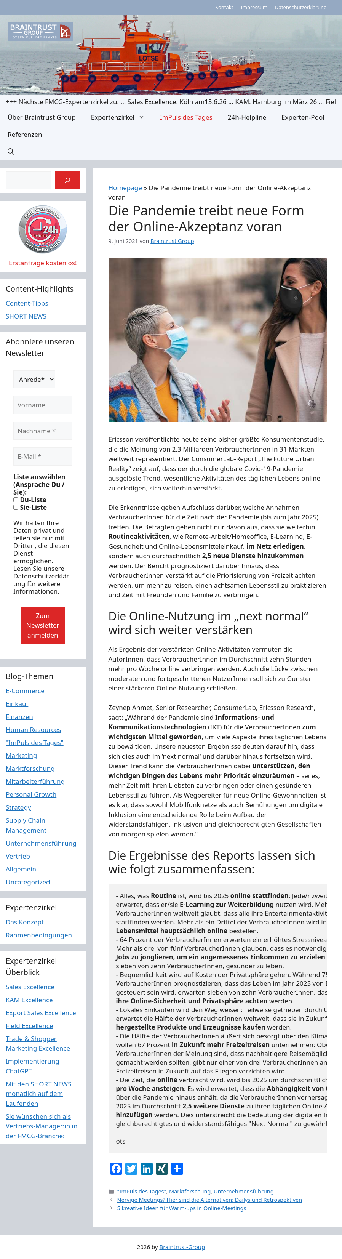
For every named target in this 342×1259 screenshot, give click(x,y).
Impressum (254, 7)
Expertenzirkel (121, 117)
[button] (11, 151)
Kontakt (224, 7)
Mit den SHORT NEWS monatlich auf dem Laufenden (39, 1094)
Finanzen (19, 716)
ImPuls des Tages (186, 117)
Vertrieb (18, 856)
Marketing (21, 755)
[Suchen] (67, 180)
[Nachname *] (42, 431)
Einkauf (17, 703)
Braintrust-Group (182, 1247)
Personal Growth (31, 794)
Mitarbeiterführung (35, 781)
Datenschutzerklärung (301, 7)
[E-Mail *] (42, 456)
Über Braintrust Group (42, 117)
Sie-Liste (30, 507)
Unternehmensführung (244, 1191)
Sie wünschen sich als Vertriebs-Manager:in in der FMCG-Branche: (42, 1126)
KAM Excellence (29, 999)
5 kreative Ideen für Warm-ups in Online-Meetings (181, 1208)
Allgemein (21, 869)
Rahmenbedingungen (39, 935)
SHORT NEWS (26, 316)
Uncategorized (28, 882)
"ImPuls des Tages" (141, 1191)
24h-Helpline (247, 117)
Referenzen (25, 134)
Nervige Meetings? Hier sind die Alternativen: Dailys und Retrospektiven (209, 1199)
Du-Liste (29, 500)
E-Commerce (25, 690)
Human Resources (33, 729)
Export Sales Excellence (41, 1012)
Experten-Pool (302, 117)
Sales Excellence (30, 986)
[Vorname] (42, 405)
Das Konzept (25, 922)
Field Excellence (29, 1025)
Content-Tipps (27, 303)
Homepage (125, 187)
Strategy (18, 807)
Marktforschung (190, 1191)
